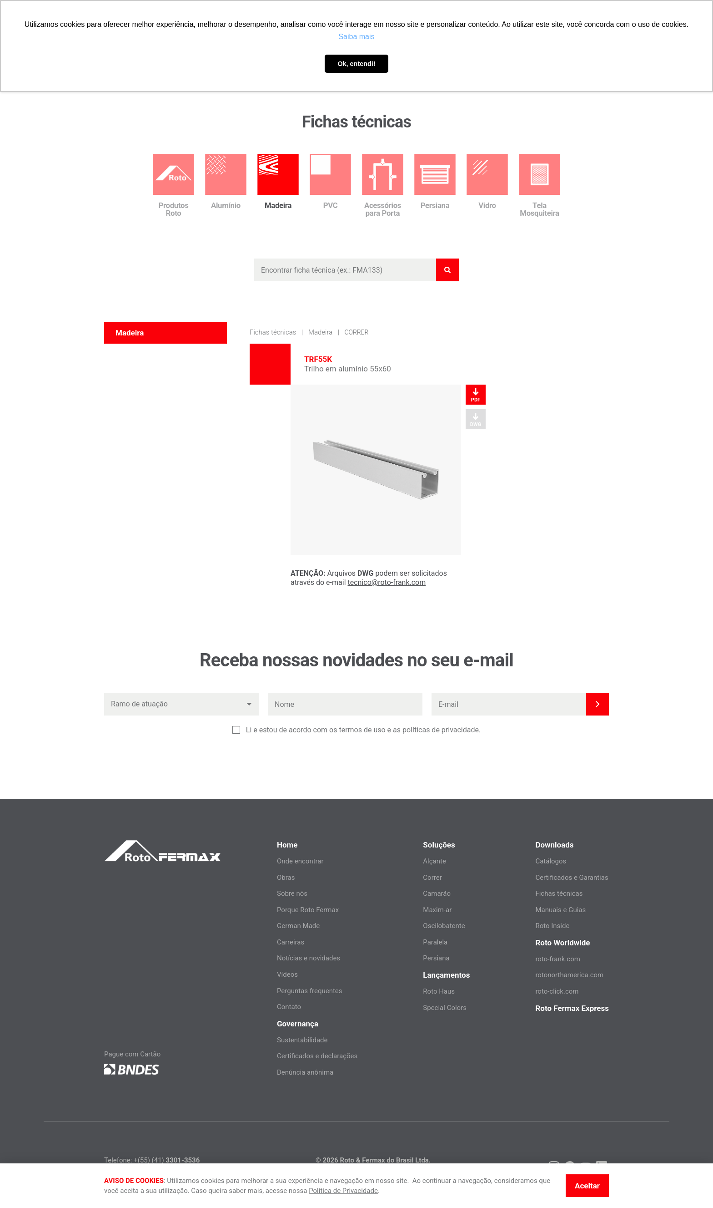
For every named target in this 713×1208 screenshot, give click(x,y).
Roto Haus (439, 991)
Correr (356, 332)
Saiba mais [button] (356, 37)
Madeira (320, 332)
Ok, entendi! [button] (356, 63)
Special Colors (445, 1008)
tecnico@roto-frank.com (387, 582)
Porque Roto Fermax (308, 910)
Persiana (436, 958)
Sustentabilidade (302, 1040)
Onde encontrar (300, 861)
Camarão (437, 893)
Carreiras (290, 942)
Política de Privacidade (343, 1191)
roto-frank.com (557, 959)
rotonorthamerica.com (569, 975)
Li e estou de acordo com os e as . (363, 730)
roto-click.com (556, 991)
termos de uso (362, 730)
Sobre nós (292, 893)
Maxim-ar (437, 910)
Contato (289, 1007)
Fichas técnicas (273, 332)
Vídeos (287, 974)
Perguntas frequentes (309, 991)
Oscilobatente (444, 926)
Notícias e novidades (308, 958)
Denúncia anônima (305, 1072)
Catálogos (550, 861)
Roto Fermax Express (572, 1008)
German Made (298, 926)
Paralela (435, 942)
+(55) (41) (167, 1160)
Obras (286, 877)
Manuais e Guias (560, 910)
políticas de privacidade (440, 730)
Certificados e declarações (317, 1056)
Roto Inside (552, 926)
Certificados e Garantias (571, 877)
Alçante (434, 861)
